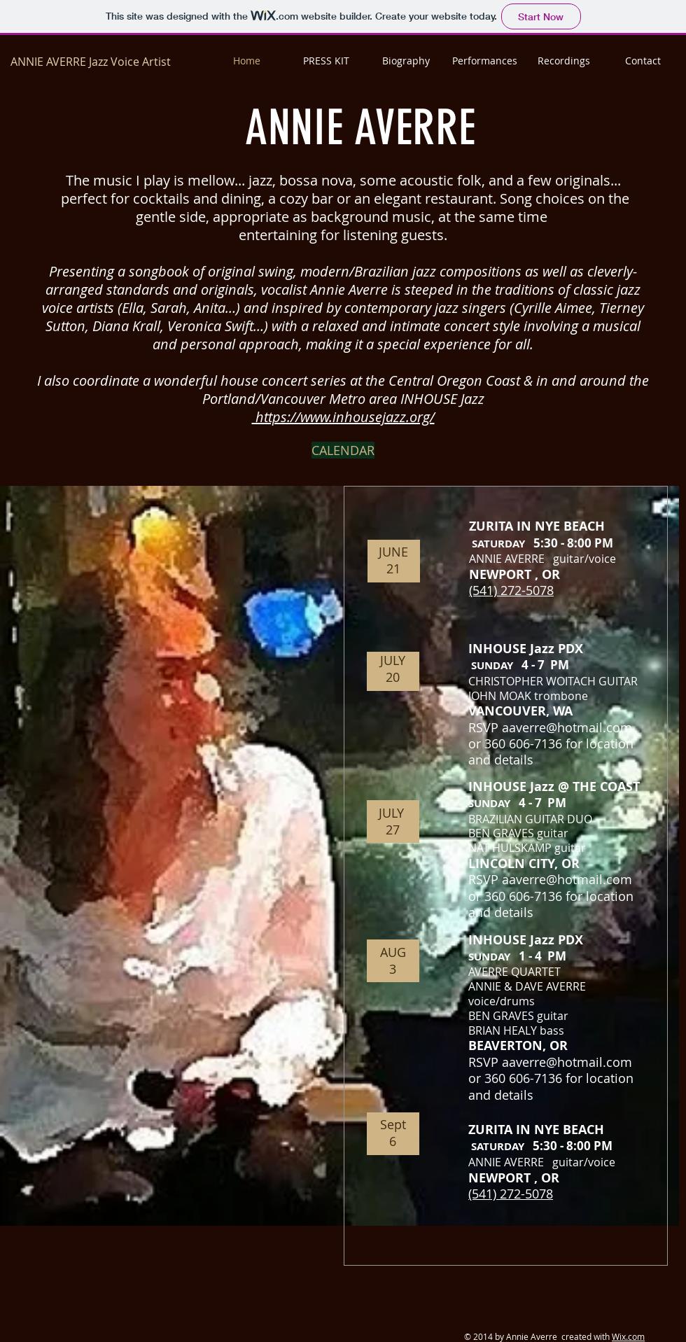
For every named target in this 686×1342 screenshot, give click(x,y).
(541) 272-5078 (511, 590)
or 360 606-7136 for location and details (551, 751)
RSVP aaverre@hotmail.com (550, 727)
